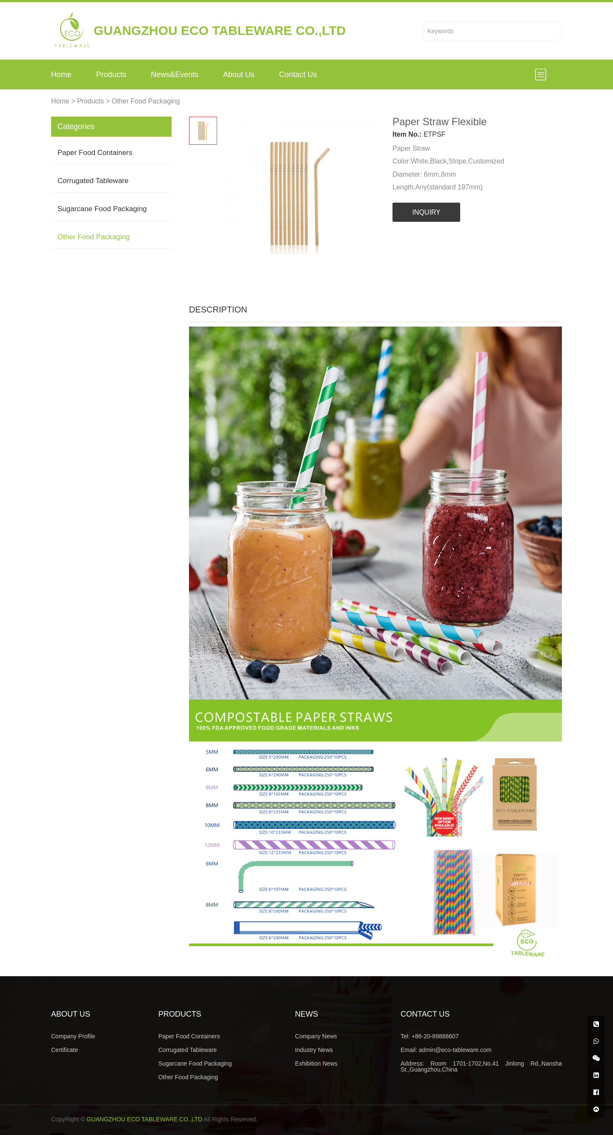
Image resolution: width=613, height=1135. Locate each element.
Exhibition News (316, 1063)
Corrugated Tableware (93, 181)
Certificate (64, 1049)
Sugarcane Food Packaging (102, 209)
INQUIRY (426, 212)
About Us (239, 74)
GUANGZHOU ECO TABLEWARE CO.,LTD (144, 1119)
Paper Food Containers (94, 153)
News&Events (174, 74)
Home (61, 74)
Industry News (314, 1049)
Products (111, 74)
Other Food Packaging (146, 101)
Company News (316, 1036)
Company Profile (73, 1036)
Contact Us (298, 74)
